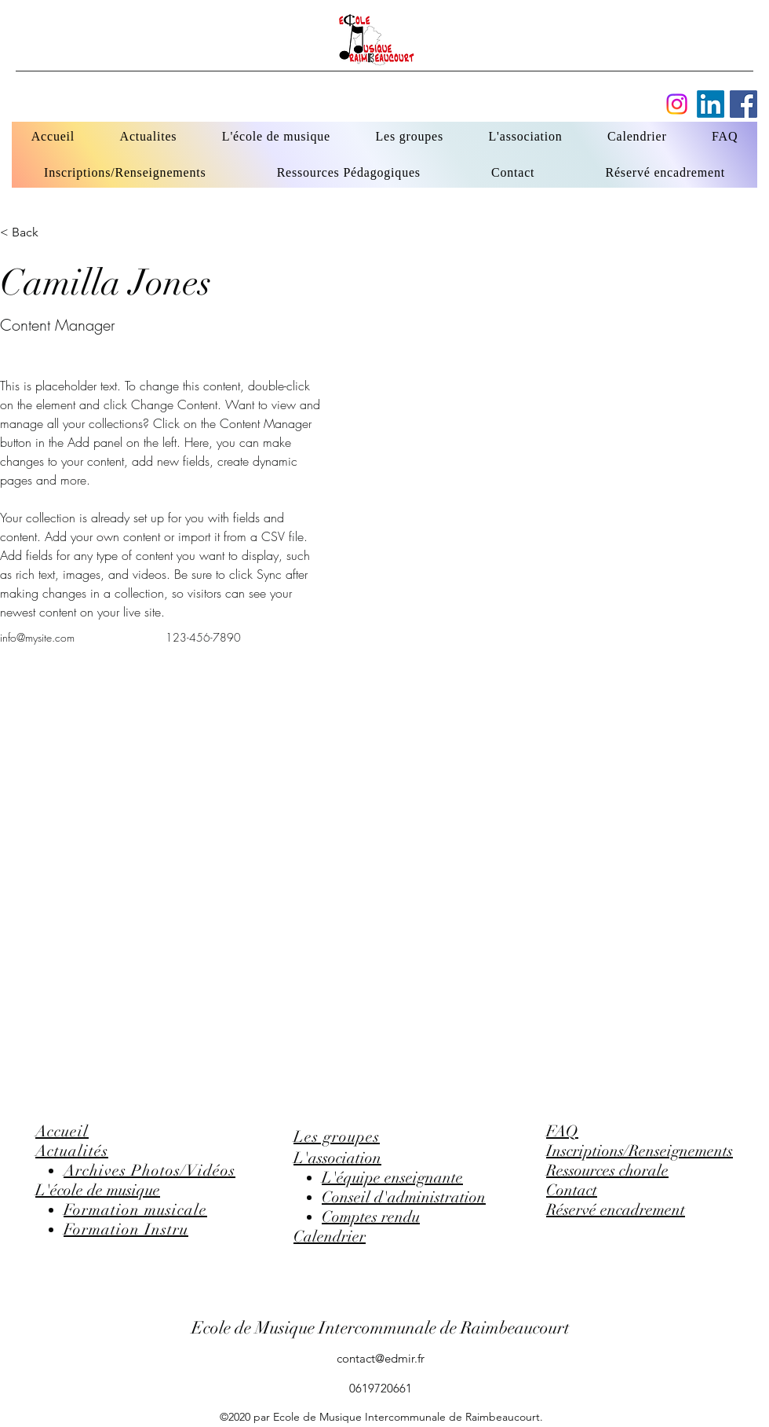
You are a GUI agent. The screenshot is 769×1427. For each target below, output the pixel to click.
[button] (30, 232)
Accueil (62, 1131)
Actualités (71, 1151)
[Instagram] (677, 104)
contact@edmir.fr (381, 1358)
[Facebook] (710, 104)
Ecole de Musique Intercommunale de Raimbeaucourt (380, 1327)
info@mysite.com (37, 637)
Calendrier (329, 1236)
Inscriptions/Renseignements (639, 1151)
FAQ (562, 1131)
